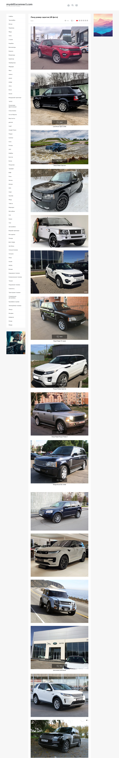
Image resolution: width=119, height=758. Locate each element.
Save (61, 122)
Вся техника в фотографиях (19, 5)
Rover (32, 20)
